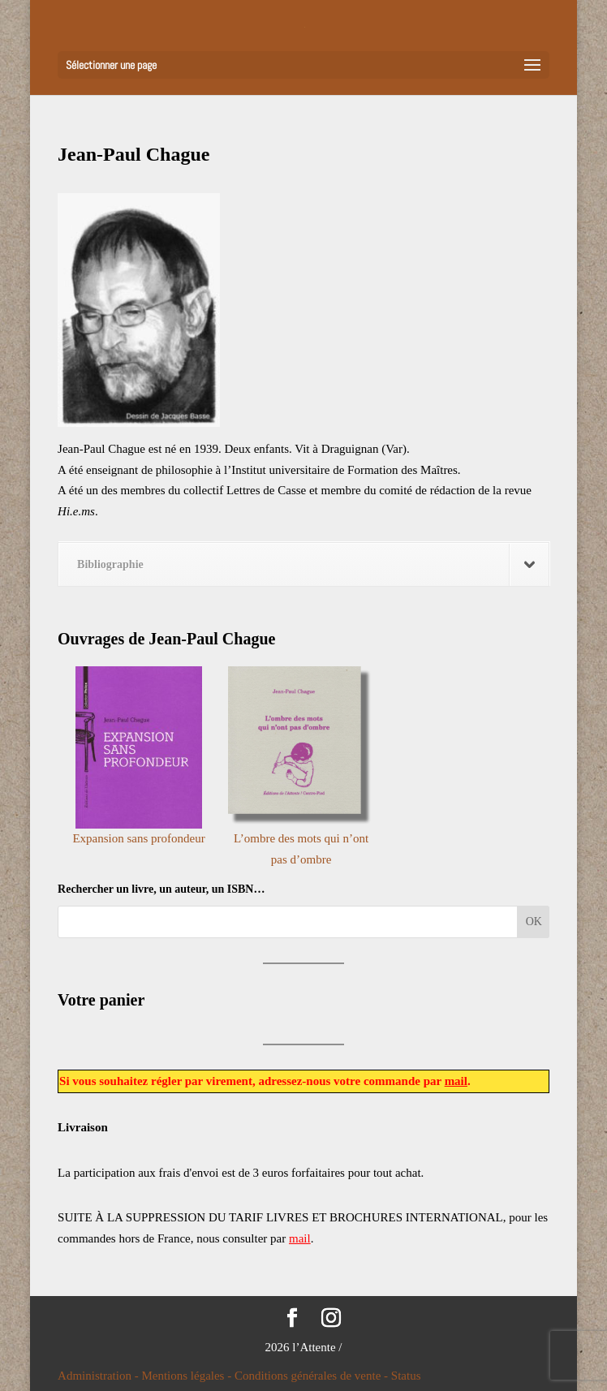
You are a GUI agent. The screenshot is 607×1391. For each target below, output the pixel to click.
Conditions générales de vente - (313, 1375)
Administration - (99, 1375)
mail (456, 1080)
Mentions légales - (188, 1375)
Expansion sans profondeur (138, 838)
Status (406, 1375)
